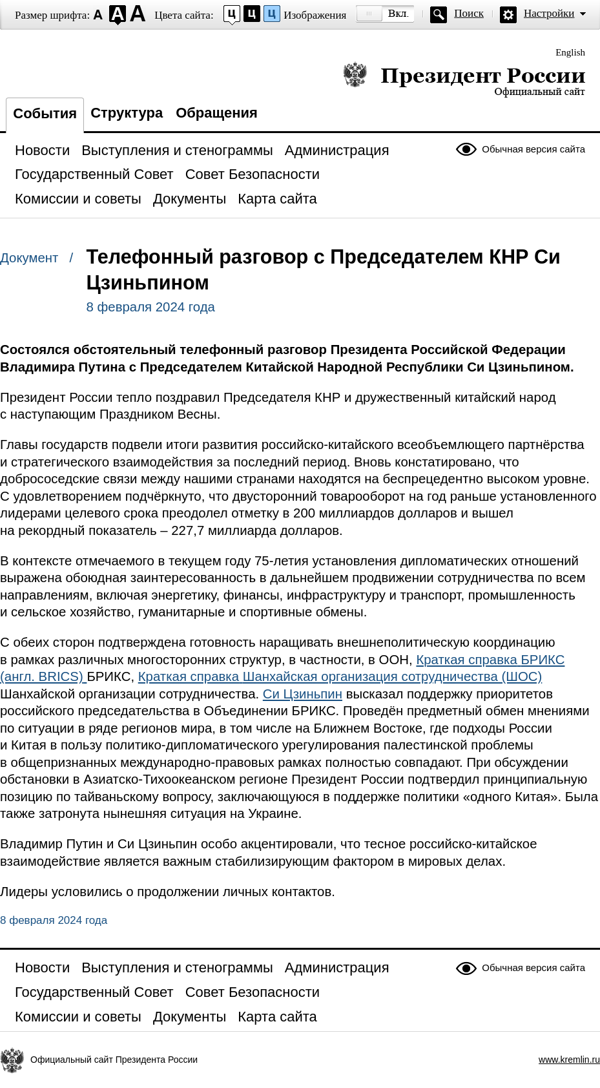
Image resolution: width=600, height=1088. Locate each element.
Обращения (217, 113)
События (45, 113)
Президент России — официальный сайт (464, 79)
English (570, 52)
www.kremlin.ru (569, 1059)
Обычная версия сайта (533, 148)
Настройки (549, 13)
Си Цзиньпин (302, 694)
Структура (126, 113)
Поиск (469, 13)
